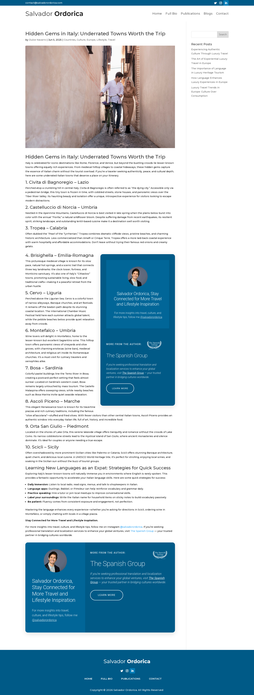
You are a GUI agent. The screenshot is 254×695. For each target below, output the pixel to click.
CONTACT (155, 678)
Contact (222, 13)
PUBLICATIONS (130, 678)
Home (157, 13)
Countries (70, 39)
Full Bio (171, 13)
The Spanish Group (133, 373)
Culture (81, 39)
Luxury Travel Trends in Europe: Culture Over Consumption (205, 91)
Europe (91, 39)
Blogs (208, 13)
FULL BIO (107, 678)
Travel (111, 39)
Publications (190, 13)
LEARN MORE (120, 388)
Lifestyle (102, 39)
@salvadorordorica (151, 317)
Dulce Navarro (37, 39)
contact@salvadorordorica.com (43, 2)
